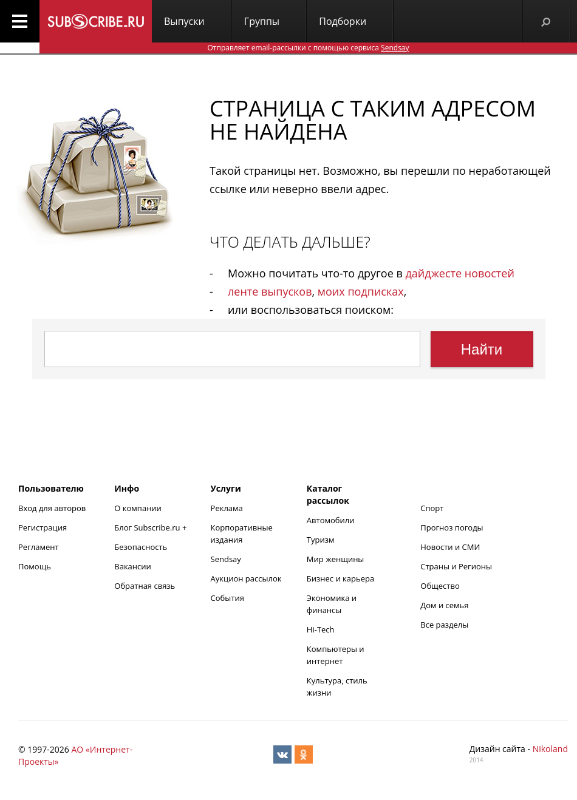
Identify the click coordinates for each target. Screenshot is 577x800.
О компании (138, 508)
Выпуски (184, 21)
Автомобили (331, 520)
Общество (439, 585)
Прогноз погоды (451, 527)
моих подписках (361, 291)
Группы (261, 21)
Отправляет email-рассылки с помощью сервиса (308, 47)
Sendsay (226, 559)
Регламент (38, 546)
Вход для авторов (52, 508)
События (227, 597)
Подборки (342, 21)
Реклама (227, 508)
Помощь (34, 566)
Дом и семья (444, 605)
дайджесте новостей (460, 273)
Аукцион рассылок (246, 578)
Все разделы (444, 624)
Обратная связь (144, 585)
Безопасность (140, 546)
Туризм (321, 539)
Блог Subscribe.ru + (151, 527)
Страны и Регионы (456, 566)
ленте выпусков (270, 291)
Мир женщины (335, 559)
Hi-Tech (321, 629)
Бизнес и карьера (340, 578)
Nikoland (550, 748)
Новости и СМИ (450, 546)
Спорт (431, 508)
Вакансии (132, 566)
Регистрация (42, 527)
